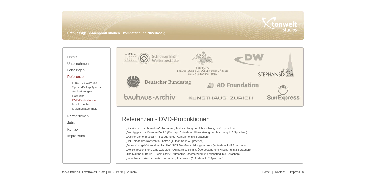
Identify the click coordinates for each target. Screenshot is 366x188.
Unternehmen (78, 63)
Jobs (71, 123)
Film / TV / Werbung (84, 82)
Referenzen (76, 77)
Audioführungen (82, 91)
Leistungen (76, 70)
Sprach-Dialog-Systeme (87, 87)
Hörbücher (78, 95)
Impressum (297, 172)
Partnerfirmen (78, 116)
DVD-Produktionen (84, 100)
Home (266, 172)
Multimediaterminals (84, 108)
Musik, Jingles (81, 104)
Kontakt (280, 172)
